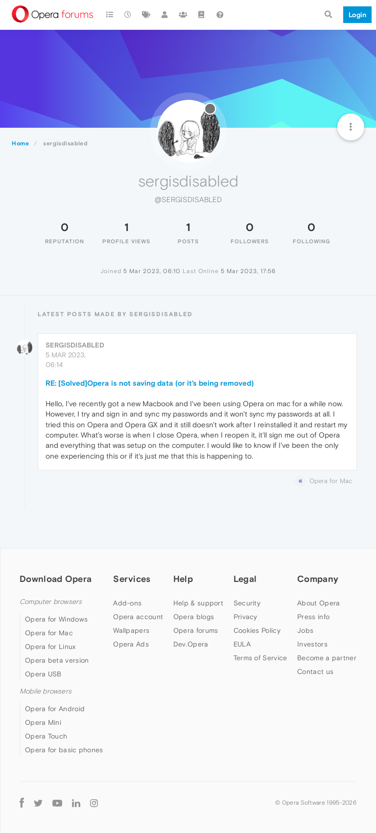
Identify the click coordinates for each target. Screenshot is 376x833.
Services (131, 579)
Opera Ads (131, 644)
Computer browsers (51, 602)
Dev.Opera (191, 644)
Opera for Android (55, 709)
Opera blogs (193, 617)
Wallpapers (131, 630)
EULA (242, 644)
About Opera (318, 603)
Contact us (315, 671)
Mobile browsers (45, 691)
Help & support (198, 603)
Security (247, 603)
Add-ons (127, 603)
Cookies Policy (257, 630)
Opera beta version (57, 660)
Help (183, 579)
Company (317, 579)
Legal (245, 579)
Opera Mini (43, 722)
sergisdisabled (75, 345)
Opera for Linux (50, 646)
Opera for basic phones (64, 750)
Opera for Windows (56, 619)
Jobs (305, 630)
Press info (313, 617)
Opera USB (43, 674)
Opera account (138, 617)
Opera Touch (46, 736)
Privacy (246, 617)
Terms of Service (260, 658)
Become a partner (326, 658)
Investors (312, 644)
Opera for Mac (49, 633)
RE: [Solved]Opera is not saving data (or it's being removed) (150, 383)
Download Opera (56, 579)
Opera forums (195, 630)
